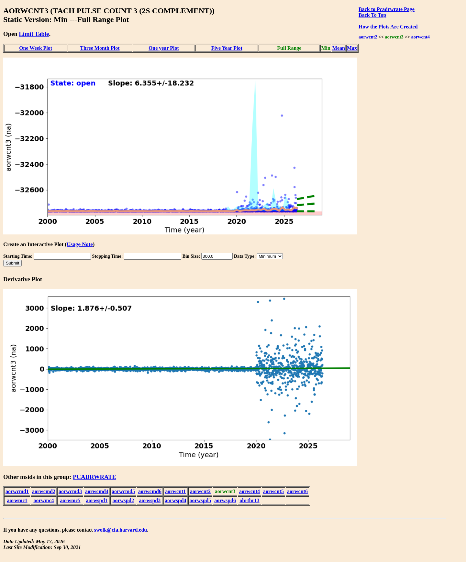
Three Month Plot (99, 48)
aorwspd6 (225, 500)
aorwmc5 (70, 500)
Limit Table (34, 33)
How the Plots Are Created (388, 26)
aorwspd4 (175, 500)
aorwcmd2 (43, 491)
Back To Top (372, 15)
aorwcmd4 (96, 491)
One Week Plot (35, 48)
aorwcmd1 (17, 491)
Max (352, 48)
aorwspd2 (123, 500)
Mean (338, 48)
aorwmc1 (17, 500)
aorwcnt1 (175, 491)
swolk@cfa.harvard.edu (120, 530)
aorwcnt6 (297, 491)
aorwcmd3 (70, 491)
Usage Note (80, 244)
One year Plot (164, 48)
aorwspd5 (200, 500)
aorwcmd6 (149, 491)
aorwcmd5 (123, 491)
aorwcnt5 (273, 491)
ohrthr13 (249, 500)
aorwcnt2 (368, 36)
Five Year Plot (226, 48)
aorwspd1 (97, 500)
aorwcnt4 (420, 36)
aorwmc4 (43, 500)
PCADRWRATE (94, 476)
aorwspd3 (150, 500)
